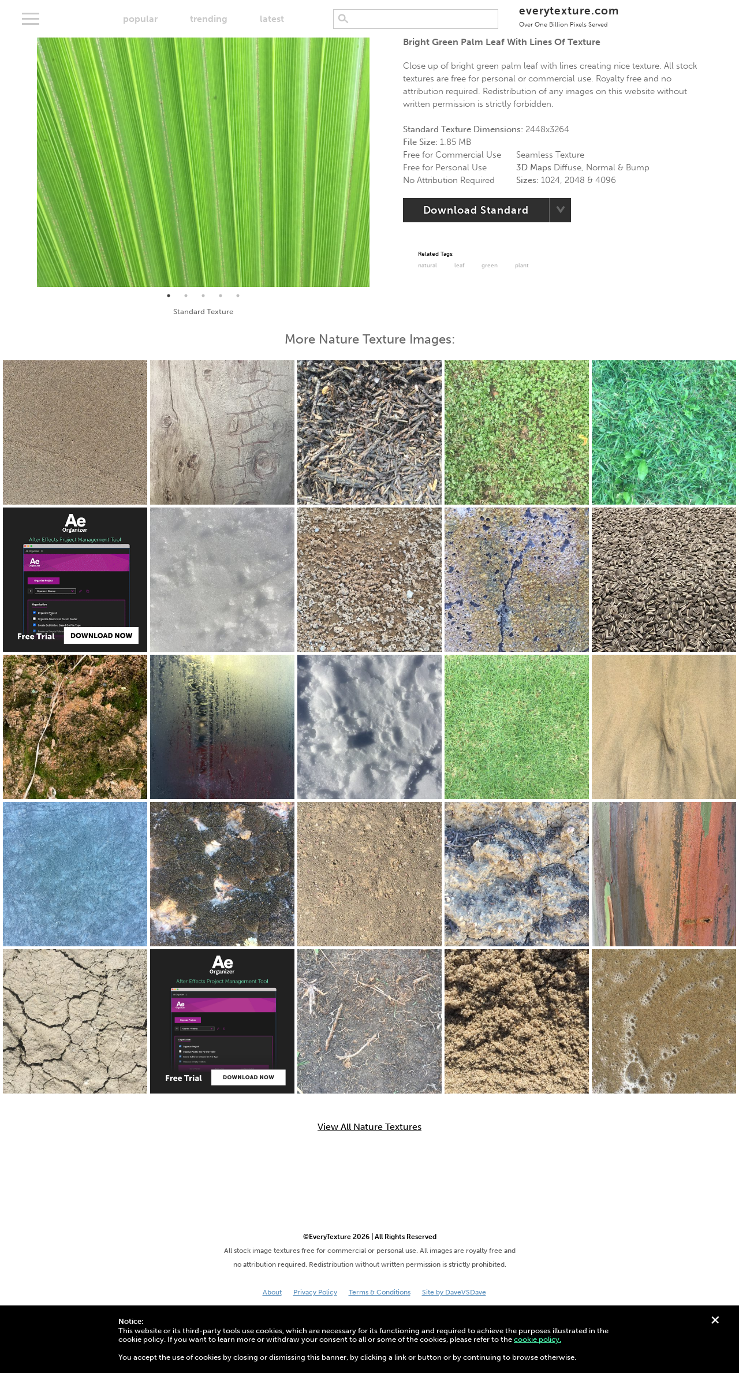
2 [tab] (186, 295)
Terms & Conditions (379, 1292)
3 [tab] (203, 295)
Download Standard (476, 210)
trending (208, 18)
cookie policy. (537, 1339)
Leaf (459, 265)
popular (140, 18)
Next (378, 162)
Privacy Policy (315, 1292)
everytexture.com (569, 16)
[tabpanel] (203, 162)
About (272, 1292)
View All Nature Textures (369, 1127)
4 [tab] (220, 295)
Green (490, 265)
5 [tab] (238, 295)
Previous (28, 162)
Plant (522, 265)
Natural (427, 265)
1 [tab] (168, 295)
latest (272, 18)
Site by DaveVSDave (454, 1292)
